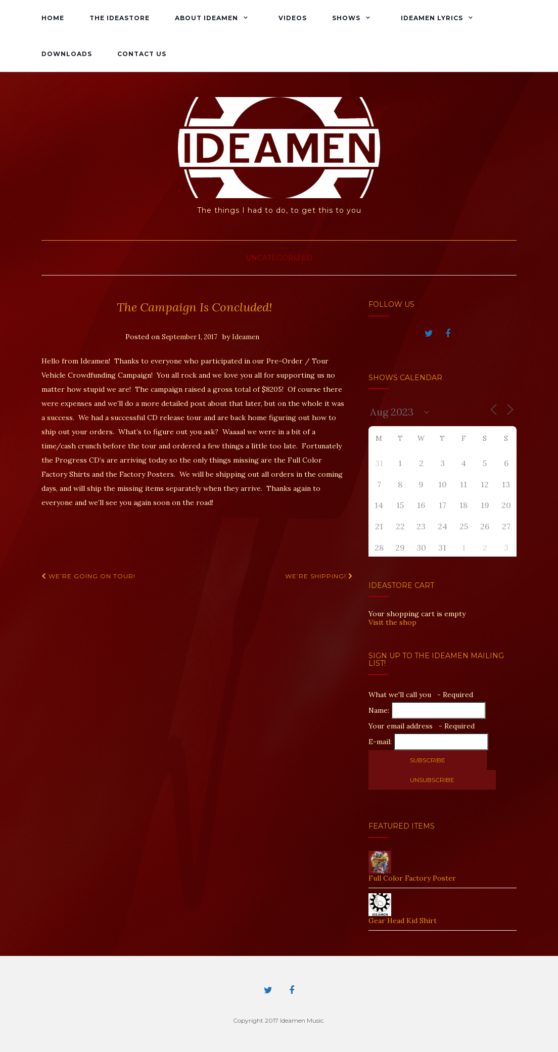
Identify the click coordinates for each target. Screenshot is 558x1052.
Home (52, 18)
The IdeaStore (119, 18)
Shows (346, 18)
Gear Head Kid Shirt (402, 920)
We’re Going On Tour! (88, 576)
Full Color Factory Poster (412, 878)
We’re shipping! (319, 576)
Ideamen (245, 337)
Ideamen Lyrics (432, 18)
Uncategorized (279, 257)
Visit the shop (392, 622)
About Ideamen (206, 18)
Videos (292, 18)
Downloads (66, 54)
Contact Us (141, 54)
